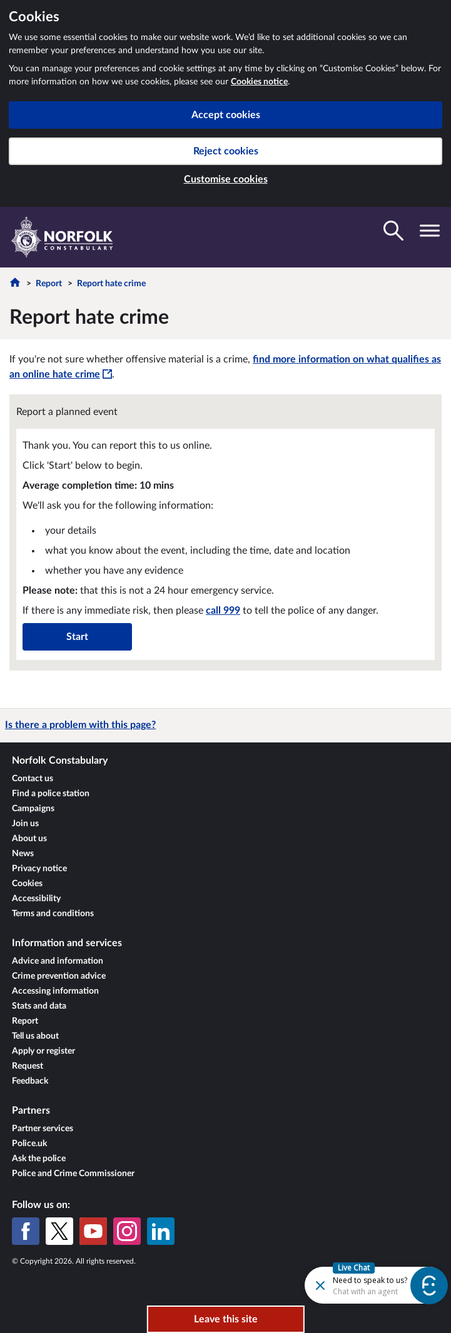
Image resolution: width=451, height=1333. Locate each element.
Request (27, 1066)
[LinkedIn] (161, 1231)
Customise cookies (226, 179)
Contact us (32, 778)
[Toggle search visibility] (393, 230)
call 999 (223, 611)
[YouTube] (93, 1231)
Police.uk (29, 1143)
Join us (25, 823)
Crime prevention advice (59, 976)
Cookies (27, 883)
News (23, 853)
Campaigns (33, 808)
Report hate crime (111, 283)
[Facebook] (25, 1231)
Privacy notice (39, 868)
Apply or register (43, 1051)
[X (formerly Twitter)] (59, 1231)
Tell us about (35, 1036)
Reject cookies (225, 151)
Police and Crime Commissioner (73, 1173)
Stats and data (39, 1006)
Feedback (30, 1081)
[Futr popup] (343, 1284)
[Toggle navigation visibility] (429, 230)
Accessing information (55, 991)
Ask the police (39, 1158)
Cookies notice (259, 81)
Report (49, 283)
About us (29, 838)
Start (77, 637)
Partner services (42, 1128)
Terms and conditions (53, 913)
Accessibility (36, 898)
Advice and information (57, 961)
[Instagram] (127, 1231)
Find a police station (50, 793)
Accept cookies (225, 115)
